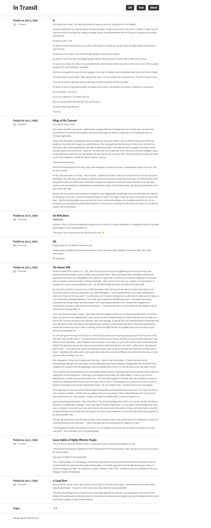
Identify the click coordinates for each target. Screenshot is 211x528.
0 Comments (22, 124)
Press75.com (33, 518)
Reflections (58, 219)
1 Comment (21, 24)
